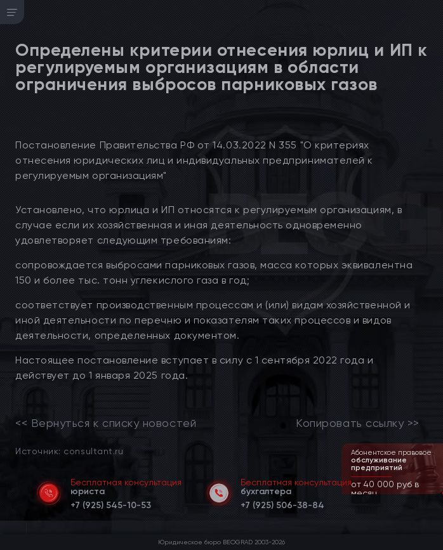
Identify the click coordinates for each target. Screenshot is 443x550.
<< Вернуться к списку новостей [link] (105, 423)
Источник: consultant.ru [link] (69, 450)
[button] (434, 492)
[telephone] (110, 503)
